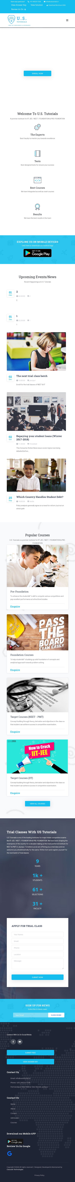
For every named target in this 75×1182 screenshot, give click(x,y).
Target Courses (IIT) (21, 778)
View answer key (30, 1062)
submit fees (30, 1053)
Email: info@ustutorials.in (21, 1078)
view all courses (37, 804)
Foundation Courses (22, 654)
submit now (37, 977)
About (13, 1109)
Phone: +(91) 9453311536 (20, 1082)
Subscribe (56, 1015)
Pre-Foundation (19, 591)
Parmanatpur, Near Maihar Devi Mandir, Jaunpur (29, 1087)
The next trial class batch (31, 375)
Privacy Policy (39, 1175)
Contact (14, 1113)
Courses (14, 1122)
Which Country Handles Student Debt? (39, 496)
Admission (15, 1118)
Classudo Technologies (15, 1169)
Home (13, 1104)
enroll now (42, 73)
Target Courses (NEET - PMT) (27, 716)
